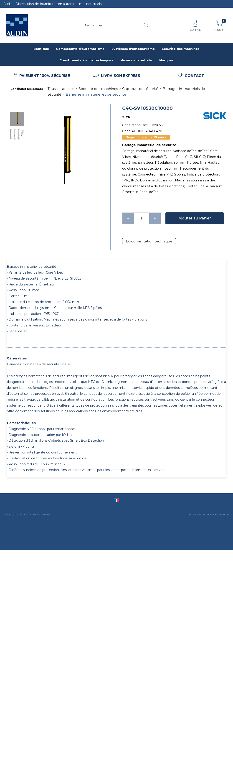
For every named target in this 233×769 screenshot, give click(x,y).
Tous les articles (61, 89)
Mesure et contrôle (136, 60)
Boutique (41, 49)
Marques (166, 60)
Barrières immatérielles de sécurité (96, 94)
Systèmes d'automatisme (133, 49)
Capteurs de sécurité (140, 89)
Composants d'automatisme (80, 49)
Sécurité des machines (181, 49)
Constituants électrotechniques (86, 60)
